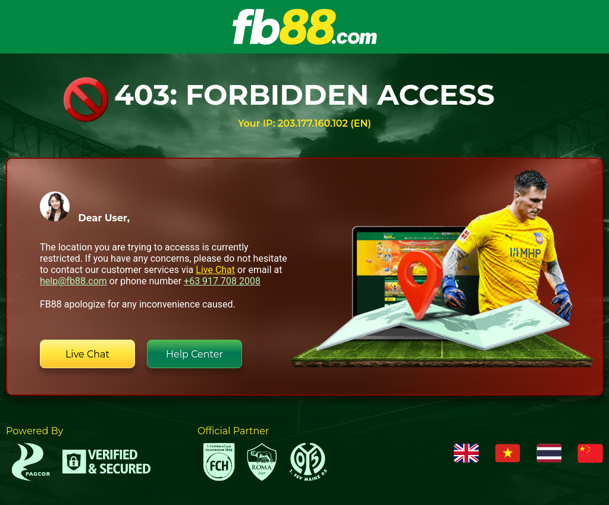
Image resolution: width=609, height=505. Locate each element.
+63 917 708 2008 (222, 281)
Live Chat (215, 269)
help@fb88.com (73, 281)
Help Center (194, 354)
